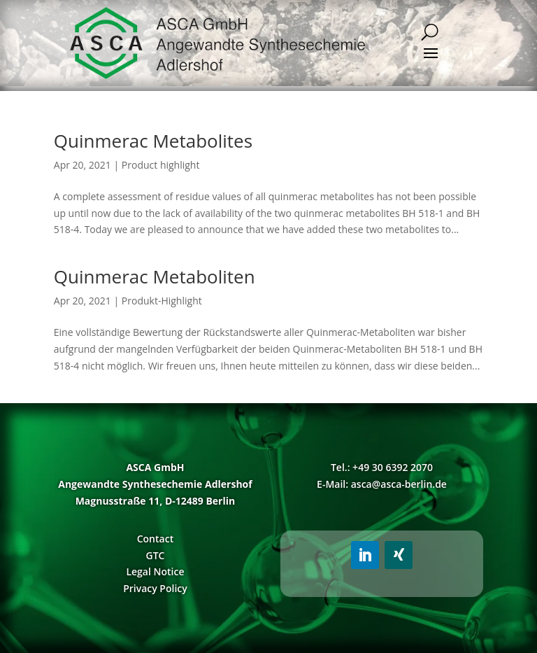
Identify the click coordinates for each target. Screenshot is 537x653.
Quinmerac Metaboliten (154, 276)
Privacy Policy (155, 588)
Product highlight (161, 164)
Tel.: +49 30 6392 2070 (382, 467)
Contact (155, 538)
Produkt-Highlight (162, 300)
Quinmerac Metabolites (153, 140)
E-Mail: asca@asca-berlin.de (382, 484)
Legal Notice (155, 571)
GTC (154, 555)
